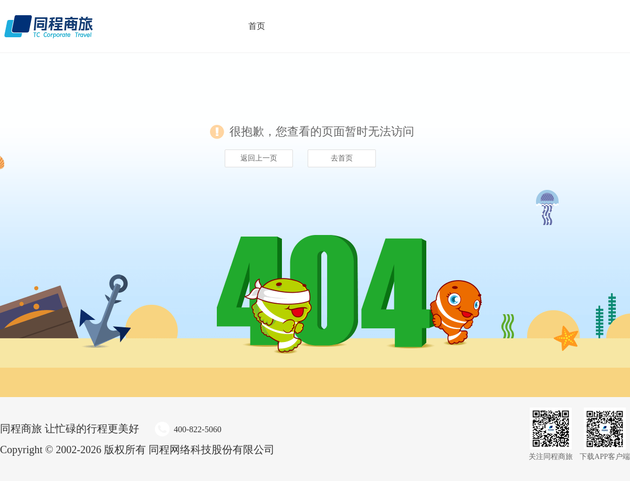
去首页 (342, 158)
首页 (256, 26)
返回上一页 (258, 158)
